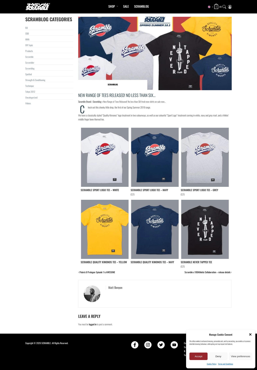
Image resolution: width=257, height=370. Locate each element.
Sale (126, 6)
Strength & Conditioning (35, 80)
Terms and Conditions (225, 364)
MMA (27, 39)
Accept (198, 356)
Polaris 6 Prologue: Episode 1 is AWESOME (97, 272)
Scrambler (29, 62)
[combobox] (209, 7)
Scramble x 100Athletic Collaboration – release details (207, 272)
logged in (92, 324)
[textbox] (209, 7)
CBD (27, 33)
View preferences (240, 356)
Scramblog (141, 6)
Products (29, 51)
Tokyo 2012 (30, 91)
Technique (29, 86)
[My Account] (230, 6)
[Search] (224, 6)
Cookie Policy (211, 364)
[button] (250, 334)
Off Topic (29, 45)
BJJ (26, 27)
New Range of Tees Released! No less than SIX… (116, 95)
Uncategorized (31, 97)
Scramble (29, 56)
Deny (218, 356)
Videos (28, 103)
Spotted (28, 74)
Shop (111, 6)
